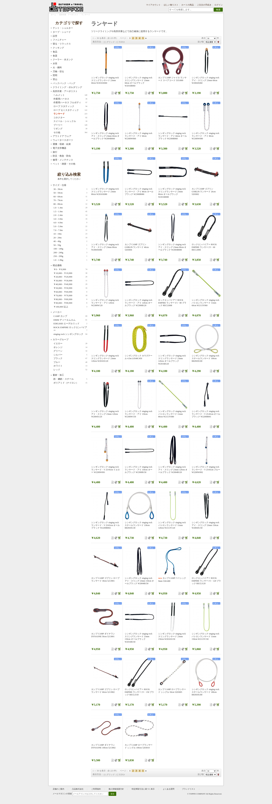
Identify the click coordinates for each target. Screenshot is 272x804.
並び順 (201, 42)
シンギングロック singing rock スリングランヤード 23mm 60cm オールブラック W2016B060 (138, 81)
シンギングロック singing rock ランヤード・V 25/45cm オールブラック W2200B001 (206, 414)
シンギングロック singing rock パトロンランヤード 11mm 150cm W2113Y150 (205, 636)
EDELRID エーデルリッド (70, 323)
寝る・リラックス (62, 43)
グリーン (70, 351)
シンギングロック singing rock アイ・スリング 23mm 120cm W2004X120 (105, 414)
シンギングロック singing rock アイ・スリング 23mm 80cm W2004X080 (105, 247)
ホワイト (70, 365)
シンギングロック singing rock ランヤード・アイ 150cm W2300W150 (138, 414)
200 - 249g (70, 252)
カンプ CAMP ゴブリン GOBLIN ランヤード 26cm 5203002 (204, 191)
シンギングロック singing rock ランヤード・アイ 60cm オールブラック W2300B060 (172, 136)
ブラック (70, 358)
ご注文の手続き (204, 5)
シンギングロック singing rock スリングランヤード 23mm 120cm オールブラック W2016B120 (172, 359)
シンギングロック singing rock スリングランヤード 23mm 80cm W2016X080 (105, 191)
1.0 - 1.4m (70, 207)
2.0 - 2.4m (70, 215)
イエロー (70, 343)
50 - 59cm (70, 192)
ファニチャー (59, 39)
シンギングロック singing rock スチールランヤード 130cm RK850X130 (138, 525)
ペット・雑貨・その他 (64, 163)
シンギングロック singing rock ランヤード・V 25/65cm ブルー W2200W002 (206, 469)
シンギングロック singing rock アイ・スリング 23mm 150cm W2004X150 (205, 525)
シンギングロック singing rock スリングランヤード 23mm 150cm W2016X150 (172, 636)
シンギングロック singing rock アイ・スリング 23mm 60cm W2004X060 (205, 80)
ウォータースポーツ (63, 140)
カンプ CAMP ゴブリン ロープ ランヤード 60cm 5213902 (105, 690)
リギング (70, 128)
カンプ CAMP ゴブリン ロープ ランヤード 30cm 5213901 (105, 579)
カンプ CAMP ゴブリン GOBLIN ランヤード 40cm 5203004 (137, 247)
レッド (70, 369)
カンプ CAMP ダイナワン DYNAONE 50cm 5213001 (103, 635)
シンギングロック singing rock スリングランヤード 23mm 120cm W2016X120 (105, 358)
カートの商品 (187, 5)
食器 (55, 55)
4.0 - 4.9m (70, 222)
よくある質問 (168, 789)
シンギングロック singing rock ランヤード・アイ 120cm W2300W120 (105, 303)
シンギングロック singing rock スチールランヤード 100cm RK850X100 (205, 358)
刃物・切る (58, 71)
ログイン (218, 5)
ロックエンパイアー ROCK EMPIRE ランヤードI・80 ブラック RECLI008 (172, 303)
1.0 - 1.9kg (70, 260)
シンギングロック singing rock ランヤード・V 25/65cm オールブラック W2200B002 (105, 525)
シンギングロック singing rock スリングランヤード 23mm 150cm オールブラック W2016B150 (138, 637)
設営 (55, 36)
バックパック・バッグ (64, 83)
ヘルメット (70, 95)
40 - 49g (70, 241)
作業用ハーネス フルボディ (70, 102)
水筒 (55, 63)
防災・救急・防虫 (62, 156)
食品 (55, 51)
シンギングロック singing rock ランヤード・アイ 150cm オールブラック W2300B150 (138, 469)
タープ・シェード (62, 32)
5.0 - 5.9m (70, 226)
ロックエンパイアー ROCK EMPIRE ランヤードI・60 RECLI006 (204, 247)
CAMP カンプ (70, 316)
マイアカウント (153, 5)
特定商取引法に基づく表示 (143, 789)
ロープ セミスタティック (70, 110)
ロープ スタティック (70, 106)
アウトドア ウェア (62, 136)
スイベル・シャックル (70, 121)
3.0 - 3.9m (70, 219)
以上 (70, 306)
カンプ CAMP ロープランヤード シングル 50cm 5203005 (172, 690)
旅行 (55, 152)
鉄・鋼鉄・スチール (70, 379)
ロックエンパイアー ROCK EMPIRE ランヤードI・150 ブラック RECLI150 (139, 692)
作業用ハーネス (70, 98)
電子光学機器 (59, 148)
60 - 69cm (70, 196)
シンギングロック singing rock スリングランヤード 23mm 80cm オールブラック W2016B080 (172, 193)
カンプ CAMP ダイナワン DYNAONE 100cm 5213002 (103, 746)
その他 (70, 132)
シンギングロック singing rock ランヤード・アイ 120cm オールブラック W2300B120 (138, 303)
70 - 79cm (70, 200)
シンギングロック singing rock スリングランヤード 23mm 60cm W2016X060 (105, 80)
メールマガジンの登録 (62, 794)
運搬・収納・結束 (62, 144)
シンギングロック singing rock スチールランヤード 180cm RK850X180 (205, 692)
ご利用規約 (96, 789)
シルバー (70, 354)
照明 (55, 75)
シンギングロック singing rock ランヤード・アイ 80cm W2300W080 (205, 136)
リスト (122, 42)
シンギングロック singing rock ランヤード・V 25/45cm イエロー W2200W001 (105, 469)
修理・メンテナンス (63, 160)
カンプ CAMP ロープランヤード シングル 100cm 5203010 (138, 746)
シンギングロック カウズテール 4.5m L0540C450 (138, 357)
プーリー (70, 125)
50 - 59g (70, 245)
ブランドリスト (188, 789)
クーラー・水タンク (63, 59)
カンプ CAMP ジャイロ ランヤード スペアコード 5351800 (172, 79)
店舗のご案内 (58, 789)
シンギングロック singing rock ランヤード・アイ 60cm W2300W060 (138, 136)
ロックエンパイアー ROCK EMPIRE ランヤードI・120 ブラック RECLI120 (206, 581)
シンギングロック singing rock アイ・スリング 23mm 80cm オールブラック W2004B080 (172, 247)
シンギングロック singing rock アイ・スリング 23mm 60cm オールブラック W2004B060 (105, 136)
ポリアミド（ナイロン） (70, 382)
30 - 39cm (70, 189)
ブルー (70, 362)
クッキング (58, 47)
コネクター (70, 117)
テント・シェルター (63, 28)
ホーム (53, 15)
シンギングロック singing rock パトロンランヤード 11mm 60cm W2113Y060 (205, 303)
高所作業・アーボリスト (68, 15)
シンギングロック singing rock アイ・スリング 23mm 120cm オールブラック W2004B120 (172, 469)
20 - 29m (70, 237)
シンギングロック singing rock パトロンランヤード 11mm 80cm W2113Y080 (172, 414)
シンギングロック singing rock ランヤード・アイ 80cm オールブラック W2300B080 (139, 191)
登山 (55, 79)
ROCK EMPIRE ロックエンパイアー (70, 329)
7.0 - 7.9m (70, 230)
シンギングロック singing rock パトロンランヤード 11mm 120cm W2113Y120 (172, 525)
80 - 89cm (70, 204)
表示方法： (98, 42)
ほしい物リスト (171, 5)
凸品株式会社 (77, 789)
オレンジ (70, 347)
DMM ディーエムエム (70, 320)
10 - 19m (70, 233)
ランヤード (70, 113)
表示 (203, 38)
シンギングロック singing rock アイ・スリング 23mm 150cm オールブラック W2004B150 (139, 581)
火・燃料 (57, 67)
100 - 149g (70, 248)
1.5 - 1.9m (70, 211)
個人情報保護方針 (116, 789)
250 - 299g (70, 256)
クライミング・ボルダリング (67, 87)
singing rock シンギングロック (70, 334)
